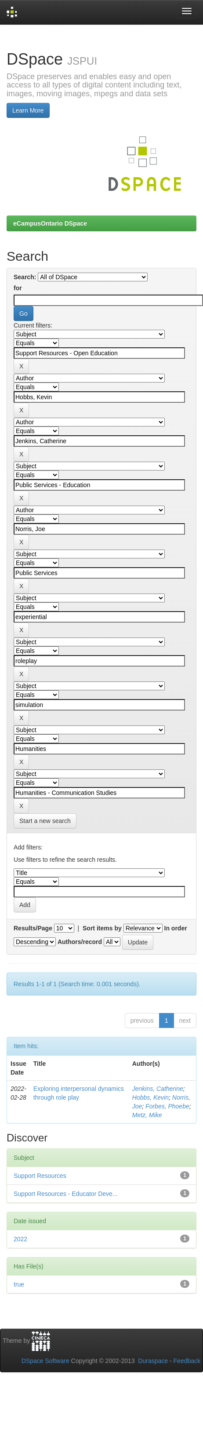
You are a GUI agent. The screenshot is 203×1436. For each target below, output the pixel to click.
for (18, 288)
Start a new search (45, 820)
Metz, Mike (147, 1115)
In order (175, 928)
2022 (20, 1239)
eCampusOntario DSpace (50, 223)
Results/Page (33, 928)
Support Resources (40, 1175)
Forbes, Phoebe (167, 1106)
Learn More (28, 110)
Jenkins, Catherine (157, 1088)
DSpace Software (45, 1360)
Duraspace (153, 1360)
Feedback (187, 1360)
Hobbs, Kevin (150, 1097)
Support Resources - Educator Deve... (66, 1193)
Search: (25, 277)
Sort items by (102, 928)
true (19, 1284)
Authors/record (80, 941)
